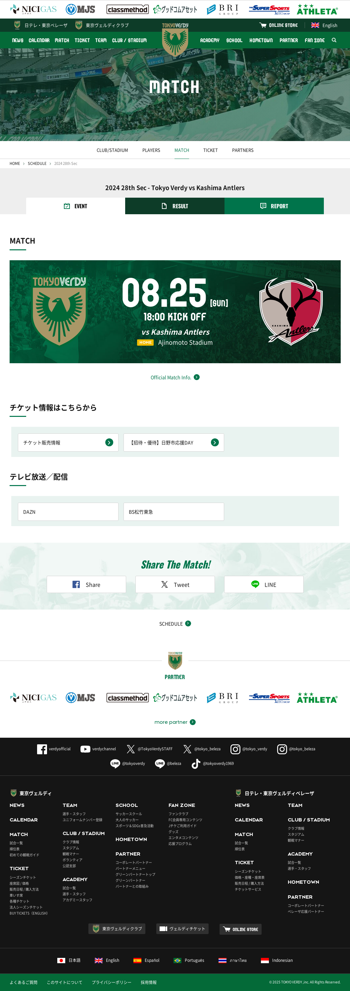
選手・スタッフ (74, 813)
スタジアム (71, 847)
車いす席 (16, 895)
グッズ (173, 831)
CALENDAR (39, 40)
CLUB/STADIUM (112, 150)
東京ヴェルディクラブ (107, 25)
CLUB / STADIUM (129, 40)
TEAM (101, 40)
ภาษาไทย (233, 960)
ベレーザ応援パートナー (306, 911)
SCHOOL (234, 40)
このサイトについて (64, 982)
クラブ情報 (71, 841)
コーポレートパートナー (134, 862)
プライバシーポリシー (111, 982)
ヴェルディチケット (187, 929)
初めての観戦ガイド (24, 854)
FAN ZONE (315, 40)
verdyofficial (54, 749)
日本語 (68, 960)
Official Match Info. (171, 377)
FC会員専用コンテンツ (185, 819)
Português (189, 960)
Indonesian (277, 960)
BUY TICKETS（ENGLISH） (30, 913)
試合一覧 (16, 842)
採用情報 (149, 982)
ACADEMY (210, 40)
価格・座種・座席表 (250, 877)
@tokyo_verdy (248, 749)
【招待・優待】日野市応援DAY (161, 442)
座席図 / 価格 (19, 883)
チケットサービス (248, 889)
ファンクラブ (178, 813)
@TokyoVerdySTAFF (149, 749)
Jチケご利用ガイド (183, 825)
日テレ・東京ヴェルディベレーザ (279, 793)
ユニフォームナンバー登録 (82, 819)
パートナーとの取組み (132, 886)
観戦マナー (71, 853)
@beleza (168, 763)
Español (146, 960)
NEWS (18, 40)
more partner (171, 722)
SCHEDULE (37, 163)
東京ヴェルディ (36, 793)
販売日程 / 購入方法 (24, 889)
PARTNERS (243, 150)
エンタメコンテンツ (183, 837)
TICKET (82, 40)
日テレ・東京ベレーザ (46, 25)
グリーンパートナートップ (135, 874)
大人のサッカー (127, 819)
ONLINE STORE (283, 25)
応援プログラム (180, 843)
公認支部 (69, 865)
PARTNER (289, 40)
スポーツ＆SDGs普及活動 (135, 825)
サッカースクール (129, 813)
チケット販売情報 (41, 442)
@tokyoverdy (127, 763)
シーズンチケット (23, 877)
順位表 (15, 848)
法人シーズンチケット (26, 907)
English (324, 25)
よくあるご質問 (23, 982)
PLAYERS (151, 150)
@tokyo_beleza (201, 749)
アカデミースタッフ (77, 899)
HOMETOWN (261, 40)
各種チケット (19, 901)
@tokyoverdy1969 (212, 763)
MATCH (62, 40)
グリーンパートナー (130, 880)
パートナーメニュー (130, 868)
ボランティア (72, 859)
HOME (15, 163)
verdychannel (98, 749)
